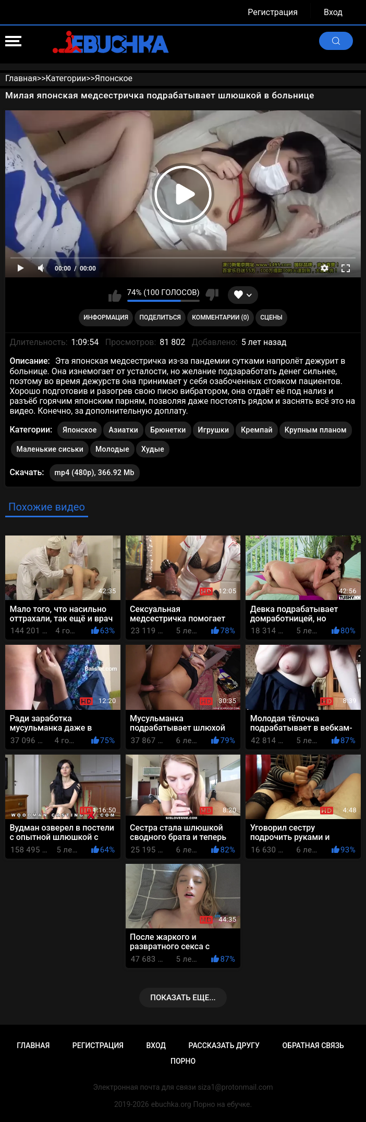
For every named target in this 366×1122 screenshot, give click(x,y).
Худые (152, 449)
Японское (79, 430)
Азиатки (123, 430)
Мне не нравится (212, 295)
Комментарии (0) (220, 317)
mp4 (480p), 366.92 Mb (95, 472)
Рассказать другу (224, 1045)
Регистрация (273, 12)
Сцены (271, 317)
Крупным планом (316, 430)
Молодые (112, 449)
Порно (183, 1061)
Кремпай (256, 430)
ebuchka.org (171, 1104)
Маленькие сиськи (49, 449)
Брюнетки (168, 430)
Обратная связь (313, 1045)
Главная (33, 1045)
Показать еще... (183, 997)
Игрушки (213, 430)
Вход (333, 12)
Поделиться (160, 317)
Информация (105, 317)
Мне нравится (115, 295)
